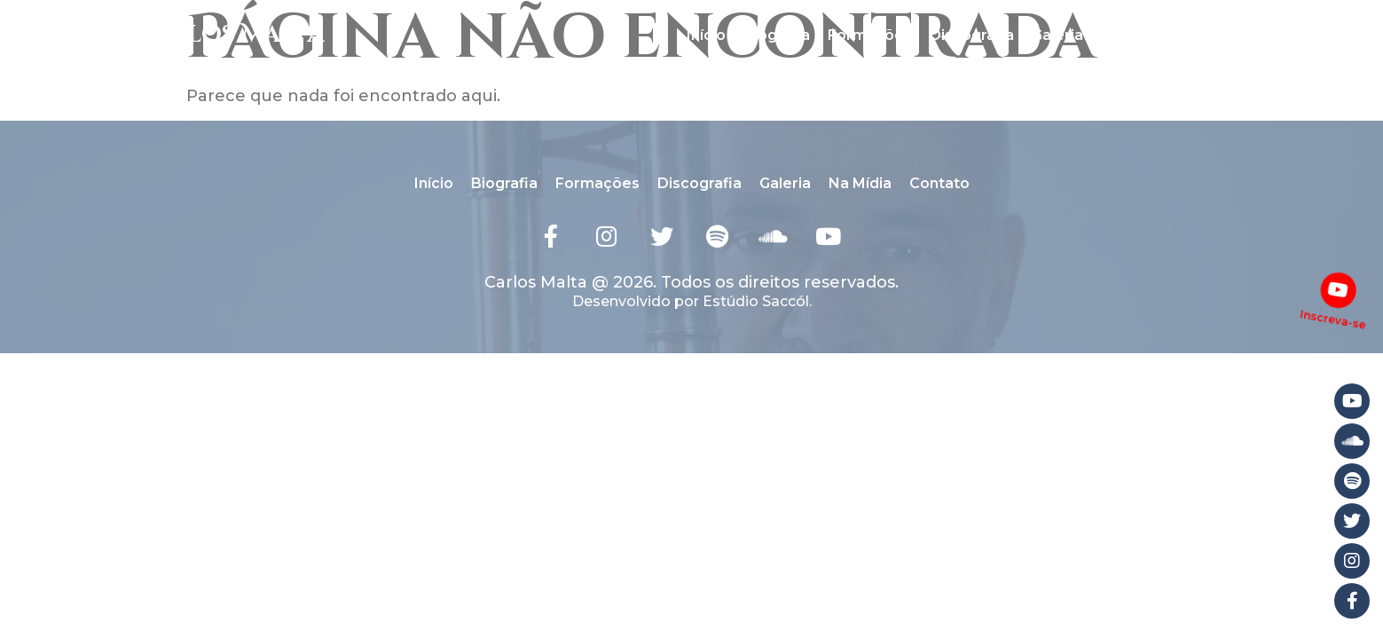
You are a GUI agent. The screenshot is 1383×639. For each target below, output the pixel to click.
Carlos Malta (228, 35)
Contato (1212, 35)
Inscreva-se (1333, 318)
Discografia (972, 35)
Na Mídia (1132, 35)
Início (706, 35)
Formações (870, 35)
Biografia (776, 35)
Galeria (1057, 35)
